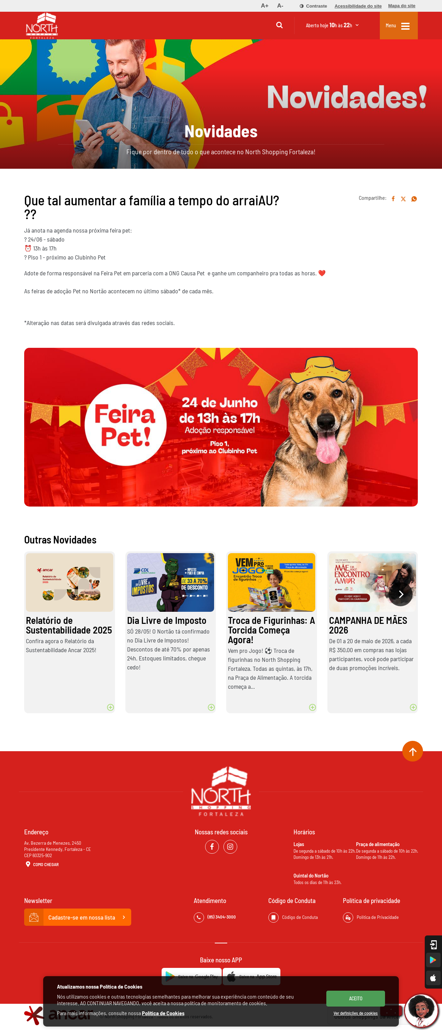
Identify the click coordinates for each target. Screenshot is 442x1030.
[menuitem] (264, 6)
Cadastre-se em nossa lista (77, 917)
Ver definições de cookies (356, 1013)
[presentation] (400, 594)
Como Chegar (41, 864)
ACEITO (356, 998)
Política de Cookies (163, 1013)
